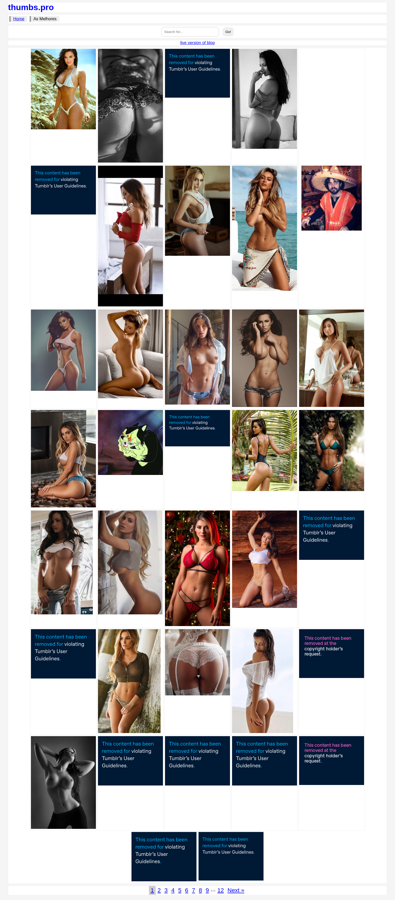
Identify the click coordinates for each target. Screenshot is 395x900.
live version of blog (197, 43)
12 (221, 890)
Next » (235, 890)
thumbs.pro (31, 7)
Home (18, 19)
